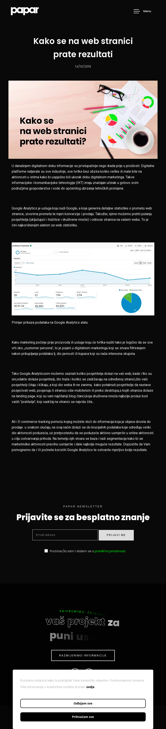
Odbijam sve (83, 703)
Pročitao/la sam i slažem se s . (85, 551)
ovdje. (90, 687)
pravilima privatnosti (110, 551)
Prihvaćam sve (83, 717)
